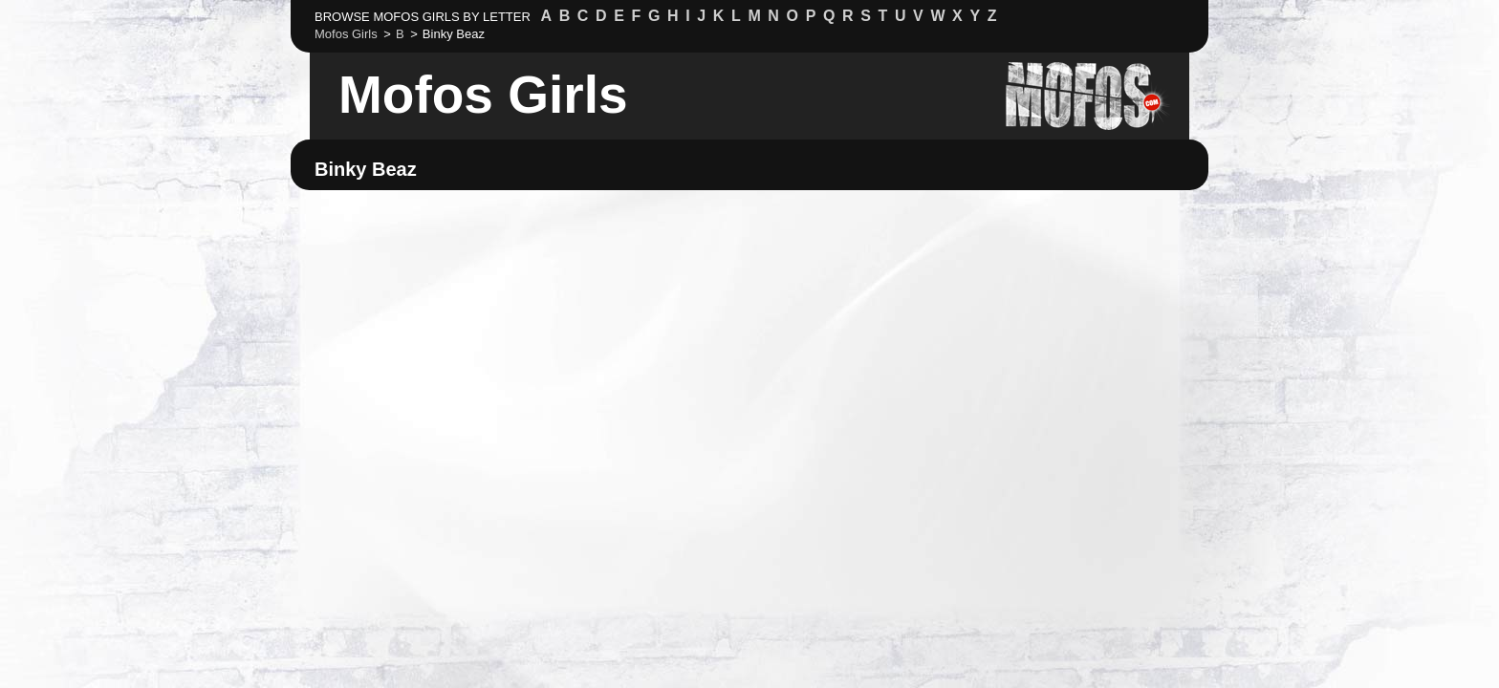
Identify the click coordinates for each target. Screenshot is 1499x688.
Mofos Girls (483, 94)
